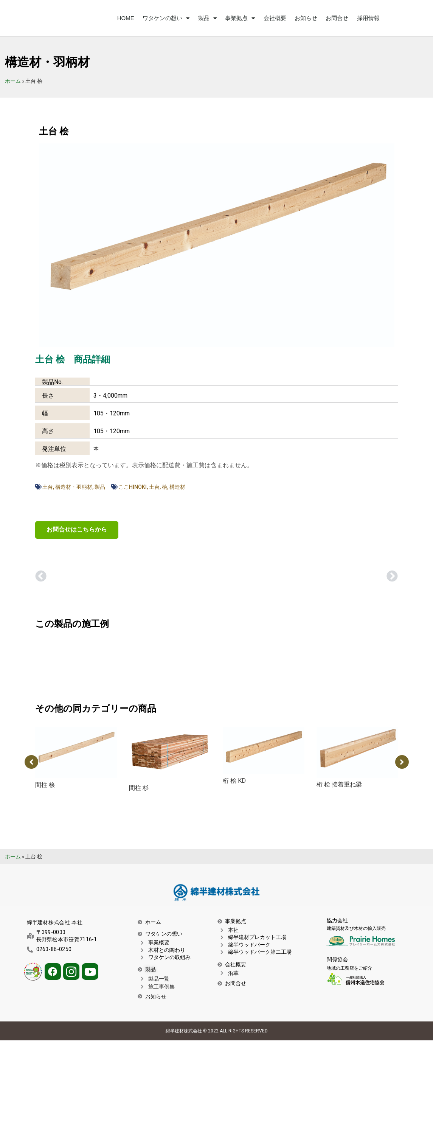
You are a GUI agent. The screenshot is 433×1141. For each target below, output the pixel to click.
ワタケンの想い (166, 18)
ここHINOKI (132, 487)
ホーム (13, 81)
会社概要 (275, 18)
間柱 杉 (139, 787)
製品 (207, 18)
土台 (47, 487)
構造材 (177, 487)
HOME (125, 18)
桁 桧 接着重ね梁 (339, 784)
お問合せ (337, 18)
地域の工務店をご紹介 (349, 968)
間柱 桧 (45, 784)
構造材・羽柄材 (73, 487)
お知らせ (306, 18)
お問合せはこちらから (77, 529)
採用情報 (368, 18)
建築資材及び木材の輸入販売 (356, 928)
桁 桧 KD (234, 780)
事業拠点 (240, 18)
